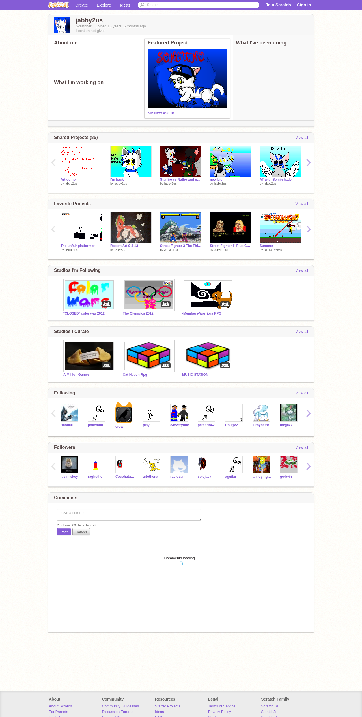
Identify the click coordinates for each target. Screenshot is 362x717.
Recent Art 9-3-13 (124, 246)
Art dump (68, 180)
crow (119, 426)
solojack (204, 477)
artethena (150, 477)
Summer (266, 246)
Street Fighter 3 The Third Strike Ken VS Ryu (180, 246)
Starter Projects (167, 706)
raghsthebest (97, 477)
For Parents (58, 712)
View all (301, 137)
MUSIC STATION (195, 375)
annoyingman (262, 477)
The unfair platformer (78, 246)
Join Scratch (278, 4)
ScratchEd (269, 706)
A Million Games (76, 375)
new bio (216, 180)
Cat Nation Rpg (135, 375)
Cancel (81, 532)
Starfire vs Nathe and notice (180, 180)
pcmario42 (206, 425)
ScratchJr (269, 712)
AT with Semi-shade (276, 180)
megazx (286, 425)
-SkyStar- (121, 249)
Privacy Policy (219, 712)
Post (64, 532)
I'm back (117, 180)
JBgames (71, 249)
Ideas (125, 5)
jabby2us (71, 183)
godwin (286, 477)
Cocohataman (124, 477)
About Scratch (60, 706)
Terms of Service (222, 706)
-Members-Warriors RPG (201, 313)
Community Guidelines (120, 706)
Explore (104, 5)
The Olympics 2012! (139, 313)
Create (81, 5)
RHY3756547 (273, 249)
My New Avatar (161, 113)
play (146, 425)
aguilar (230, 477)
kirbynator (261, 425)
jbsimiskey (69, 477)
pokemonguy (97, 425)
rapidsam (177, 477)
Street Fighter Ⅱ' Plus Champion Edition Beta (230, 246)
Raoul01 (67, 425)
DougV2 (231, 425)
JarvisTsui (171, 249)
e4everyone (179, 425)
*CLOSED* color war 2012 (84, 313)
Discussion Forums (117, 712)
